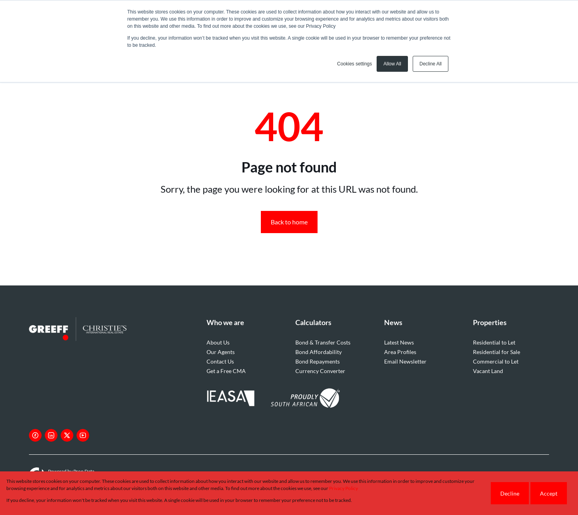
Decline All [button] (430, 64)
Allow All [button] (392, 64)
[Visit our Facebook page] (35, 435)
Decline (509, 493)
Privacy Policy (343, 488)
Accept (548, 493)
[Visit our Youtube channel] (83, 435)
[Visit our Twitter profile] (67, 435)
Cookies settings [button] (354, 64)
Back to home (289, 222)
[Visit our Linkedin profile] (51, 435)
